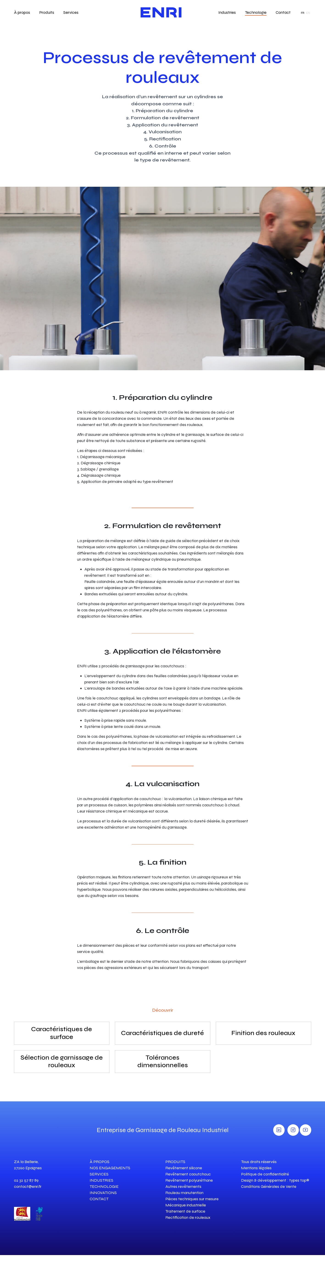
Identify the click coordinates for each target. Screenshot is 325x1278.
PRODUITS (175, 1161)
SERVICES (99, 1174)
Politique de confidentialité (265, 1174)
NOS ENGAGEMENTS (110, 1167)
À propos (22, 12)
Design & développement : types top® (275, 1180)
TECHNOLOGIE (104, 1186)
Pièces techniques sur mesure (192, 1198)
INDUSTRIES (101, 1180)
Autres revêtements (183, 1186)
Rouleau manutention (184, 1192)
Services (70, 12)
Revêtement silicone (183, 1167)
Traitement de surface (185, 1211)
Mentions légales (256, 1167)
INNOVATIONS (103, 1192)
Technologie (256, 12)
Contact (283, 12)
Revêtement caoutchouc (188, 1174)
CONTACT (99, 1198)
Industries (227, 12)
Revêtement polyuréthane (189, 1180)
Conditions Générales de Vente (268, 1186)
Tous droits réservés (259, 1161)
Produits (46, 12)
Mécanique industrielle (185, 1205)
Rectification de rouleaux (187, 1217)
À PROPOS (99, 1161)
